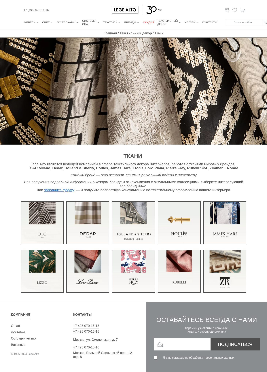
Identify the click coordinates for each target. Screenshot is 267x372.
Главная (110, 33)
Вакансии (18, 345)
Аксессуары (67, 22)
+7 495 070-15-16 (86, 347)
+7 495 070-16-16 (86, 331)
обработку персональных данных (211, 357)
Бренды (132, 22)
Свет (47, 22)
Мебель (31, 22)
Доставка (18, 332)
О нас (15, 326)
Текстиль (112, 22)
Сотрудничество (23, 338)
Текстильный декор (169, 22)
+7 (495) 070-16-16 (36, 9)
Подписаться (235, 344)
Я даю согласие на (198, 357)
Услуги (192, 22)
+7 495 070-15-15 (86, 326)
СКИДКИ (148, 22)
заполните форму (59, 190)
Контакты (209, 22)
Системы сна (91, 22)
